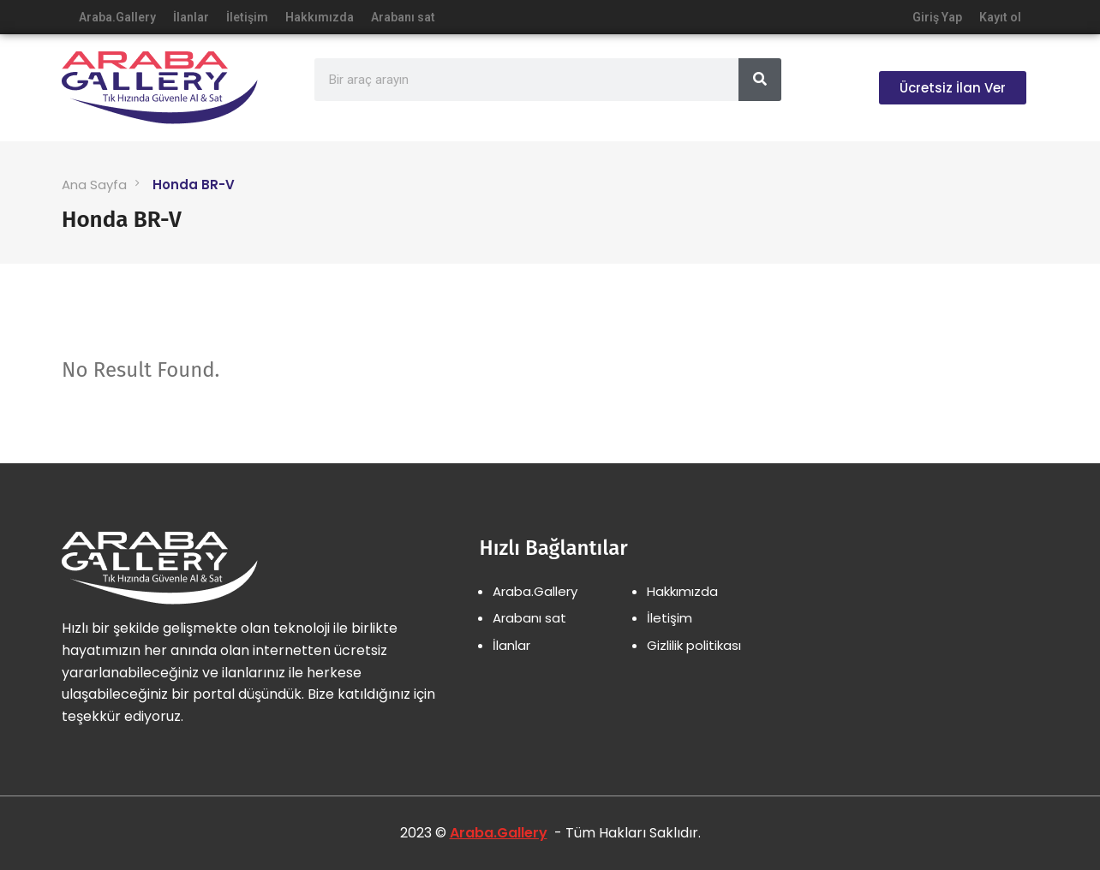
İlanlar (191, 17)
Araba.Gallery (117, 17)
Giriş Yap (937, 17)
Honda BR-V (193, 185)
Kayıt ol (1000, 17)
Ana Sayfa (94, 185)
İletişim (247, 17)
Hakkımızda (319, 17)
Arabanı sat (403, 17)
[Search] (759, 79)
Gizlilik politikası (694, 645)
